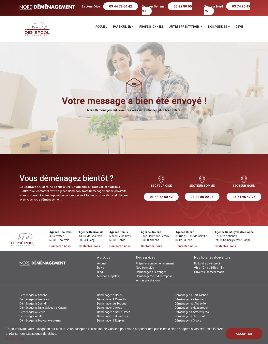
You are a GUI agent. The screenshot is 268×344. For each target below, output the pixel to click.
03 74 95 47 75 (227, 8)
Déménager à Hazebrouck (191, 307)
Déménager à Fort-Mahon (191, 295)
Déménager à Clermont (190, 316)
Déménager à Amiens (33, 295)
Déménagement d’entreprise (154, 276)
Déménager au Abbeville (190, 303)
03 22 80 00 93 (202, 197)
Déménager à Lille (31, 316)
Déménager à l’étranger (151, 272)
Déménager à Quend (33, 303)
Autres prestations (148, 280)
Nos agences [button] (219, 26)
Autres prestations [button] (185, 26)
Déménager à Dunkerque (113, 316)
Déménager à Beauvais (34, 299)
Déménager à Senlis (32, 312)
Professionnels (151, 26)
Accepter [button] (244, 333)
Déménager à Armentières (192, 312)
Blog (100, 272)
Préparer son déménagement (155, 263)
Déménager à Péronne (189, 299)
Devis (240, 26)
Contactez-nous (60, 246)
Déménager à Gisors (188, 320)
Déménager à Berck (109, 295)
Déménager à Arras (109, 307)
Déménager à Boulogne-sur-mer (40, 320)
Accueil (101, 26)
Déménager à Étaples (111, 320)
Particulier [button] (123, 26)
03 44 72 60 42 (120, 6)
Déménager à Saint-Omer (113, 312)
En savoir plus (15, 338)
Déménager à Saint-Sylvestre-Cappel (43, 307)
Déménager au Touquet (112, 303)
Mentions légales (108, 276)
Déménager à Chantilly (111, 299)
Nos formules (145, 267)
